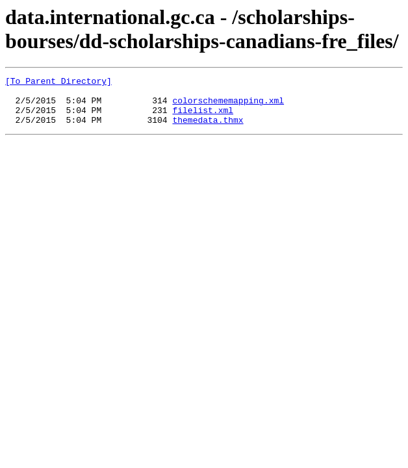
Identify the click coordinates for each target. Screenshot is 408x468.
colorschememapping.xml (228, 106)
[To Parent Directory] (58, 82)
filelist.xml (202, 118)
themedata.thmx (207, 129)
